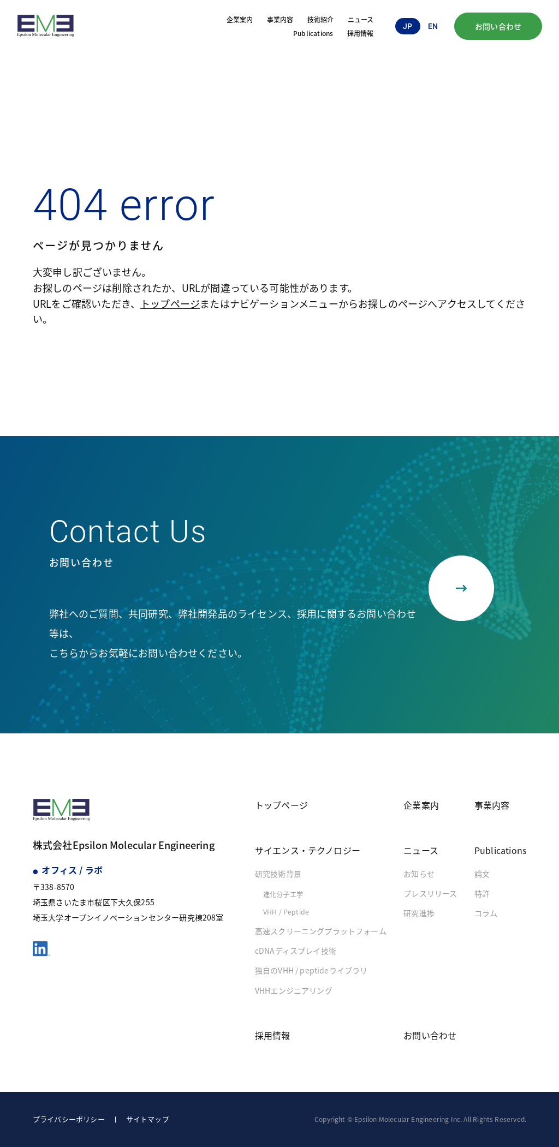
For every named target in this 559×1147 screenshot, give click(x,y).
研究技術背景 (278, 873)
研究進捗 (419, 912)
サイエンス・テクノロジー (307, 850)
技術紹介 (320, 19)
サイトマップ (147, 1119)
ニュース (361, 19)
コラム (486, 912)
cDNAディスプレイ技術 (295, 950)
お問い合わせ (498, 26)
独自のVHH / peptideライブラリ (311, 970)
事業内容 (280, 19)
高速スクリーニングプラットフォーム (320, 930)
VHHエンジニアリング (293, 990)
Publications (313, 33)
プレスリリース (430, 893)
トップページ (170, 303)
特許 (482, 893)
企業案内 (240, 19)
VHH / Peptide (286, 912)
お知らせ (419, 873)
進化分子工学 (283, 894)
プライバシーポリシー (69, 1119)
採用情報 (360, 33)
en (433, 26)
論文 (482, 873)
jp (407, 26)
